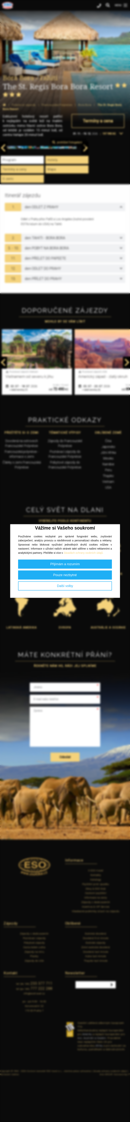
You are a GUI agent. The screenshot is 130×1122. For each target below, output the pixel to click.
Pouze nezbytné (65, 575)
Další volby (65, 586)
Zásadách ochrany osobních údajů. (83, 552)
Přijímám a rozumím (65, 564)
